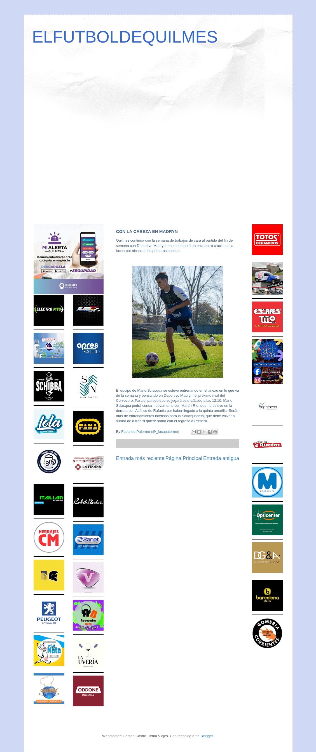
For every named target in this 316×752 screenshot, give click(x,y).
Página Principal (183, 458)
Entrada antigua (221, 458)
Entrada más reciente (140, 458)
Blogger (206, 736)
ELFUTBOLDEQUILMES (125, 36)
